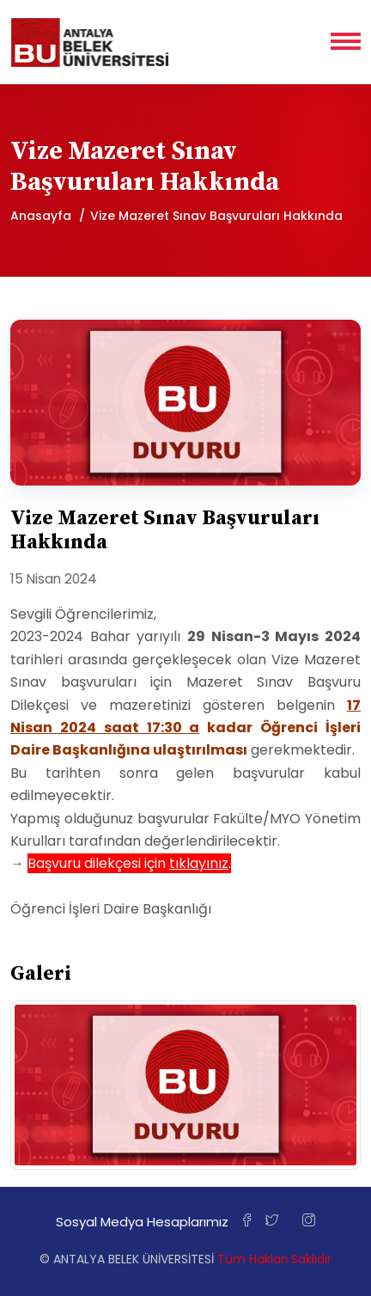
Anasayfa (40, 215)
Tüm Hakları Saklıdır (274, 1259)
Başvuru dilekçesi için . (129, 863)
